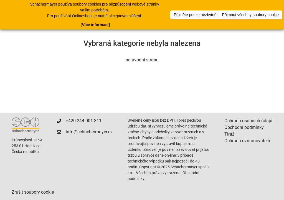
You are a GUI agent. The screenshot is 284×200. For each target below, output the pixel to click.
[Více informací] (95, 24)
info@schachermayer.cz (89, 131)
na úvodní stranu (142, 59)
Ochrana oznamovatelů (247, 140)
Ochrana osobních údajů (248, 120)
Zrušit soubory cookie (33, 192)
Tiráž (229, 134)
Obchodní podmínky (244, 127)
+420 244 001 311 (84, 120)
